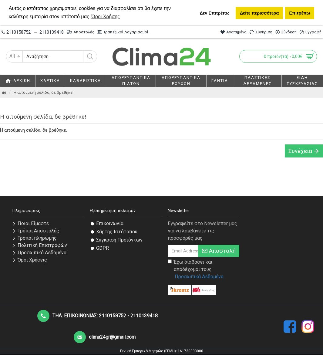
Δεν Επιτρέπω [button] (214, 13)
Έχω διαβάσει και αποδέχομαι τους (196, 269)
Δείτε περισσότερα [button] (259, 13)
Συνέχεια (300, 150)
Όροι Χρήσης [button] (105, 16)
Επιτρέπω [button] (299, 13)
